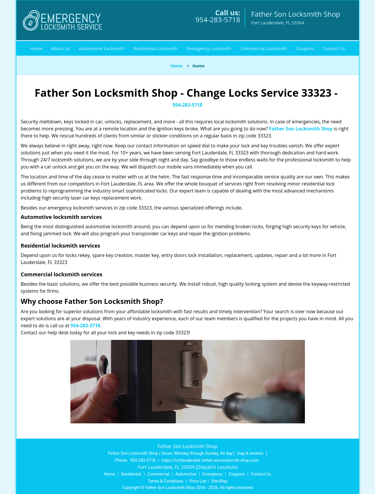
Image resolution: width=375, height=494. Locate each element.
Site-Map (219, 481)
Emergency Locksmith (209, 48)
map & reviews (250, 453)
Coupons (305, 48)
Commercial (158, 474)
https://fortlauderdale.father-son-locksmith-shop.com (210, 460)
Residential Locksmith (155, 48)
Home (36, 48)
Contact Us (334, 48)
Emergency (212, 474)
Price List (197, 481)
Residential (131, 474)
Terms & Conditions (165, 481)
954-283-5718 (217, 19)
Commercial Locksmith (263, 48)
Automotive (185, 474)
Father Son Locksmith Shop (301, 128)
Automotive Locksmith (102, 48)
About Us (60, 48)
